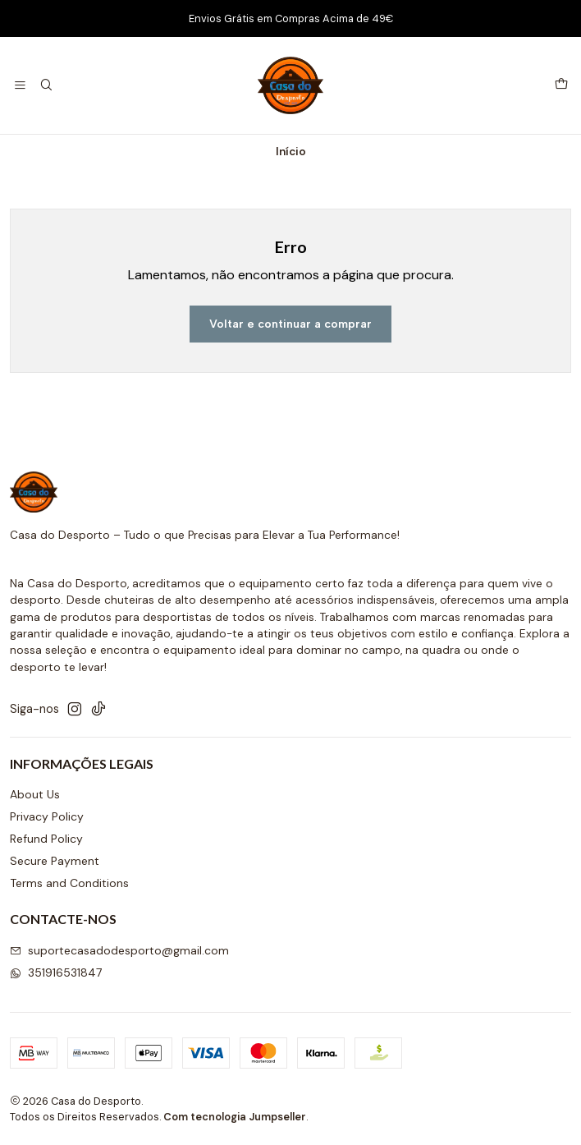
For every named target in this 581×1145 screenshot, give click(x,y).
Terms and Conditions (69, 883)
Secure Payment (54, 860)
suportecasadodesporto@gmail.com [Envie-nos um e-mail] (119, 950)
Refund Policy (46, 838)
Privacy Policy (47, 816)
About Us (35, 794)
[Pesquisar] (45, 86)
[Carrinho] (561, 85)
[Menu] (20, 86)
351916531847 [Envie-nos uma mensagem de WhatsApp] (56, 972)
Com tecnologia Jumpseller (234, 1117)
